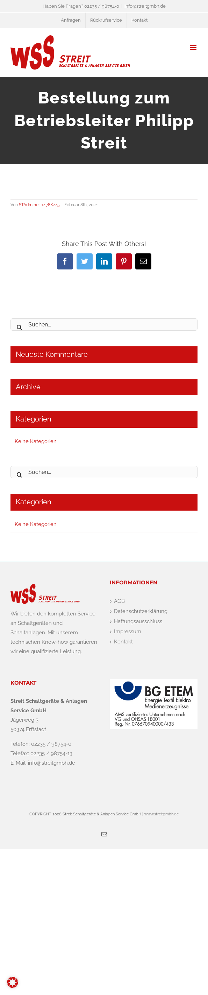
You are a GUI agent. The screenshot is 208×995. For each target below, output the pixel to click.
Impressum (127, 631)
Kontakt (123, 642)
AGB (119, 601)
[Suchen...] (104, 324)
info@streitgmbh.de (145, 6)
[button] (12, 982)
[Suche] (19, 324)
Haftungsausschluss (138, 621)
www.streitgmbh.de (161, 814)
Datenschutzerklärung (140, 611)
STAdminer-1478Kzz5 (39, 204)
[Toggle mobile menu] (194, 47)
